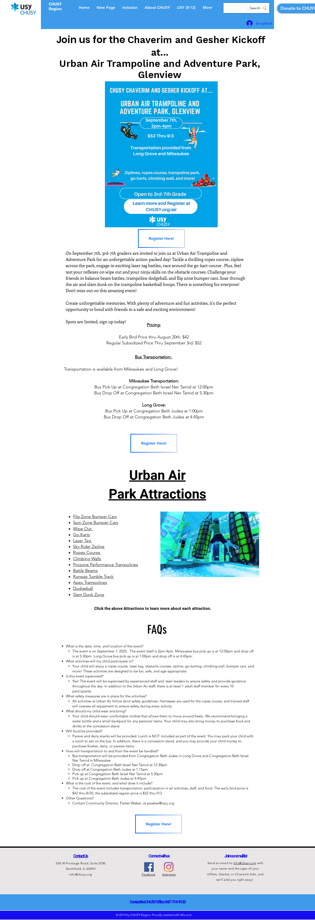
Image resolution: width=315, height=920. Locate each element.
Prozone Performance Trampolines (105, 564)
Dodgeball (83, 588)
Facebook (148, 874)
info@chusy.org (80, 874)
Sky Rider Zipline (88, 546)
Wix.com (186, 915)
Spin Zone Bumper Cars (95, 522)
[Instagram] (168, 867)
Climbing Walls (87, 558)
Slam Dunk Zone (88, 594)
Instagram (169, 874)
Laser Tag (82, 540)
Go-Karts (81, 534)
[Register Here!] (161, 238)
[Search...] (246, 8)
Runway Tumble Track (93, 576)
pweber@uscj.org (160, 803)
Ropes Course (87, 552)
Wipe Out (83, 528)
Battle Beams (85, 570)
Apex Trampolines (90, 582)
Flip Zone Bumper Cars (95, 516)
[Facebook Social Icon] (149, 867)
